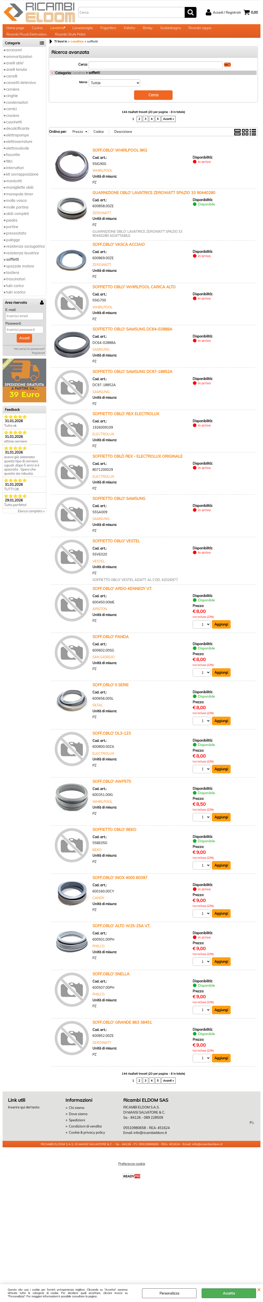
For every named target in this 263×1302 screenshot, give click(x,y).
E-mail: (10, 322)
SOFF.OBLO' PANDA (110, 648)
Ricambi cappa (200, 31)
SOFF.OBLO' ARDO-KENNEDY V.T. (122, 600)
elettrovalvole (17, 160)
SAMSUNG (101, 361)
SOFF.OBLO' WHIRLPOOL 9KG (119, 161)
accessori (14, 62)
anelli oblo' (15, 75)
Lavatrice (57, 31)
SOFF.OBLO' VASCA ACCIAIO (118, 256)
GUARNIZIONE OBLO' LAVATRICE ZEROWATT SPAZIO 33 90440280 (153, 204)
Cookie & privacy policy (86, 1145)
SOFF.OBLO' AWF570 (111, 793)
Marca (83, 94)
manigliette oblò (19, 200)
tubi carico (15, 298)
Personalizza (169, 1293)
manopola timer (19, 206)
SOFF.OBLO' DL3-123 (111, 745)
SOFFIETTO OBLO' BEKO (114, 841)
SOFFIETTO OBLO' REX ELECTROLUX (125, 425)
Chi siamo (76, 1120)
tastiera (12, 285)
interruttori (15, 180)
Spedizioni (77, 1133)
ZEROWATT (101, 224)
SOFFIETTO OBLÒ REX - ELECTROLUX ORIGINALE (137, 467)
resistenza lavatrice (22, 265)
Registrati (38, 365)
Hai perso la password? (29, 361)
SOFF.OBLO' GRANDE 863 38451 (122, 1035)
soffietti (12, 272)
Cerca (82, 77)
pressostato (16, 246)
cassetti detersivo (21, 95)
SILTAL (97, 717)
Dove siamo (78, 1127)
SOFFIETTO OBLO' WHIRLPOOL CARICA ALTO (134, 298)
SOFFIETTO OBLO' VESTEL (116, 552)
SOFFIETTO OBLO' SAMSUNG (118, 510)
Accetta (229, 1293)
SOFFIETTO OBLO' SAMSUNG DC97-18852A (132, 383)
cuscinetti (14, 134)
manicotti (14, 193)
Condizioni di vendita (85, 1139)
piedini (11, 232)
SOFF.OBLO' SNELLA (110, 986)
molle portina (17, 219)
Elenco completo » (31, 523)
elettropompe (17, 147)
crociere (12, 128)
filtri (9, 173)
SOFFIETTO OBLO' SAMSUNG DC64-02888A (132, 340)
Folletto (129, 31)
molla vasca (16, 213)
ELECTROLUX (103, 446)
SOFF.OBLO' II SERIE (110, 697)
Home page (15, 31)
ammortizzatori (19, 69)
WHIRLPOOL (102, 182)
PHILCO (98, 959)
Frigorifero (108, 31)
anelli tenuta (16, 82)
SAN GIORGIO (103, 669)
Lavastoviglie (82, 31)
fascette (13, 167)
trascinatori (15, 291)
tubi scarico (15, 304)
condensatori (17, 114)
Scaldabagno (170, 31)
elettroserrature (19, 154)
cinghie (12, 108)
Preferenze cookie (131, 1176)
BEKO (96, 862)
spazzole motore (20, 278)
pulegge (13, 252)
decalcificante (18, 141)
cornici (11, 121)
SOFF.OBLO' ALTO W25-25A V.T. (121, 938)
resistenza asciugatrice (25, 258)
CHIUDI (258, 1289)
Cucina (37, 31)
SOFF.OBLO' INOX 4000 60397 (119, 890)
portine (12, 239)
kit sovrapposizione (22, 187)
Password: (13, 336)
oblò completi (17, 226)
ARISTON (99, 620)
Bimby (148, 31)
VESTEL (98, 573)
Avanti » (168, 130)
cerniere (13, 101)
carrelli (11, 88)
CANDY (98, 910)
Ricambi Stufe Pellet (70, 44)
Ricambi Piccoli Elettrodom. (26, 44)
